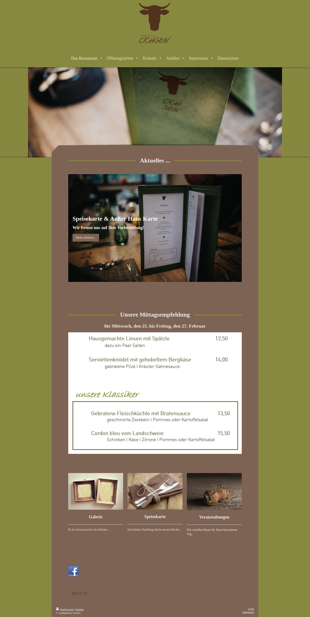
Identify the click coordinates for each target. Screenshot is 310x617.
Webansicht (248, 612)
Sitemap (79, 609)
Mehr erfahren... (86, 237)
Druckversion (65, 609)
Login (251, 609)
